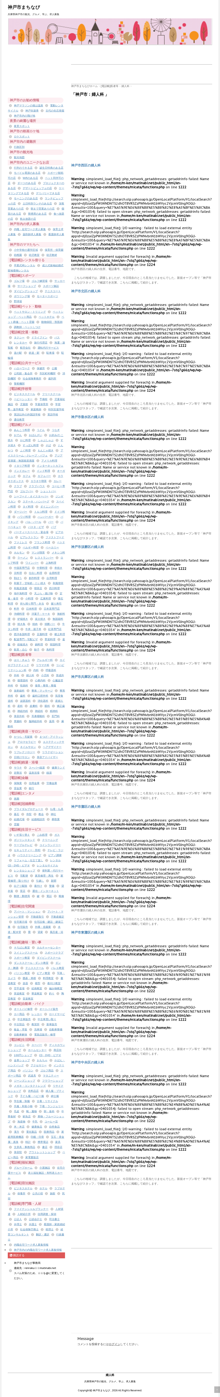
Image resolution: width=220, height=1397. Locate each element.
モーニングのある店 (26, 198)
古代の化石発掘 (55, 110)
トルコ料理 (40, 511)
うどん (41, 430)
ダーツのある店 (26, 183)
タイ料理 (28, 506)
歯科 (22, 695)
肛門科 (56, 716)
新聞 (53, 881)
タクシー (19, 337)
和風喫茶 (58, 583)
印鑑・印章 (37, 1137)
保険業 (18, 783)
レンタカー (20, 342)
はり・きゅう (22, 660)
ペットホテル (47, 317)
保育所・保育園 (54, 250)
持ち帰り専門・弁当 (32, 603)
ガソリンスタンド (24, 840)
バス (57, 337)
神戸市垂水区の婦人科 (87, 417)
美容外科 (19, 716)
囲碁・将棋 (29, 978)
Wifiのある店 (30, 178)
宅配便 (24, 875)
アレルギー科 (45, 660)
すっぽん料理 (31, 445)
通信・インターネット (45, 891)
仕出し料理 (35, 573)
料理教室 (48, 978)
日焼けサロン (22, 757)
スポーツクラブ (54, 952)
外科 (16, 675)
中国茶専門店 (22, 568)
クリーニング (50, 840)
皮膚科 (34, 706)
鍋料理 (39, 644)
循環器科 (22, 680)
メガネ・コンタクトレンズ (30, 1086)
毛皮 (16, 1111)
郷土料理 (59, 634)
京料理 (18, 573)
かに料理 (25, 440)
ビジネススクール (24, 394)
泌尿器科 (25, 701)
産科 (20, 706)
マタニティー (51, 1075)
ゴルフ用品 (47, 1070)
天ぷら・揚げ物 (43, 593)
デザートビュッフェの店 (37, 188)
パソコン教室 (22, 973)
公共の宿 (37, 1193)
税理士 (50, 1229)
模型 (37, 983)
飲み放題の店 (28, 219)
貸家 (40, 932)
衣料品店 (33, 1091)
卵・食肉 (49, 1111)
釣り (51, 993)
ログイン (114, 1344)
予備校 (43, 399)
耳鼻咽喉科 (38, 716)
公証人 (18, 1219)
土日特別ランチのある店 (37, 203)
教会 (41, 814)
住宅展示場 (20, 922)
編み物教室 (55, 988)
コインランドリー (50, 845)
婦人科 (30, 675)
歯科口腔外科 (40, 695)
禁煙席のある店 (37, 213)
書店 (44, 1147)
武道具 (32, 1075)
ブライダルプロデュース (28, 809)
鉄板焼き (22, 644)
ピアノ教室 (43, 973)
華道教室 (36, 993)
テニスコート (53, 291)
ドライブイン (39, 337)
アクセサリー (39, 1065)
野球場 (18, 301)
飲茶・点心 (20, 649)
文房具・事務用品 (24, 1147)
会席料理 (54, 573)
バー (51, 522)
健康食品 (36, 1126)
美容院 (18, 1152)
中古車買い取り (47, 1019)
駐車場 (50, 353)
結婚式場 (19, 819)
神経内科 (22, 711)
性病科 (24, 685)
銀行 (31, 788)
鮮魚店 (27, 1116)
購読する (17, 1255)
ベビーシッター (23, 399)
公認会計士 (35, 1219)
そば (48, 445)
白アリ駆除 (20, 886)
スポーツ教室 (22, 958)
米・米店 (19, 1126)
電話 (49, 896)
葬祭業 (56, 819)
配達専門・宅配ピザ (26, 639)
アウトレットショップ (42, 1152)
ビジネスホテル (23, 1188)
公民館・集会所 (23, 373)
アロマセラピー (26, 742)
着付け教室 (54, 983)
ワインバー (32, 563)
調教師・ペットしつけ (27, 327)
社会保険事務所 (32, 378)
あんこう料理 (22, 430)
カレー (58, 481)
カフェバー (44, 476)
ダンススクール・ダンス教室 (31, 963)
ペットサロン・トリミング (30, 312)
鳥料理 (50, 649)
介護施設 (44, 1167)
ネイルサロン (28, 747)
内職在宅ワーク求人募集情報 (31, 1244)
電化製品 (31, 1132)
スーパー (36, 1045)
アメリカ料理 (49, 460)
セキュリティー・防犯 (27, 850)
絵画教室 (36, 988)
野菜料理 (50, 639)
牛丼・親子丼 (33, 629)
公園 (54, 368)
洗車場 (38, 1029)
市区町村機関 (47, 373)
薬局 (51, 721)
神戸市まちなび (24, 7)
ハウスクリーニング (29, 855)
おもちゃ (42, 1060)
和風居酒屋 (20, 588)
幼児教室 (34, 255)
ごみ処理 (42, 835)
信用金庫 (34, 783)
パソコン (28, 1070)
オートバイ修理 (23, 1009)
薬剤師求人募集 (32, 234)
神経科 (39, 711)
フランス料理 (42, 542)
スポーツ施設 (51, 286)
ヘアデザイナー (52, 747)
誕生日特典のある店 (51, 168)
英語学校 (52, 414)
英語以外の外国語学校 (27, 414)
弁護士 (33, 1224)
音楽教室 (28, 998)
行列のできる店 (23, 168)
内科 (36, 670)
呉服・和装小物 (23, 1106)
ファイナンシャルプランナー (31, 1209)
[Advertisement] (145, 54)
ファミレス (20, 542)
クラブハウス (37, 486)
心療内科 (40, 680)
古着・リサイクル (47, 1101)
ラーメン (22, 557)
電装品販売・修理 (44, 1034)
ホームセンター (37, 1050)
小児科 (45, 675)
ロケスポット (22, 136)
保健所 (41, 368)
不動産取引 (37, 916)
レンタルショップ (24, 870)
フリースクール (51, 394)
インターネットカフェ (50, 466)
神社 (53, 814)
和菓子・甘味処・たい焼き (30, 583)
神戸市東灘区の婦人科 (87, 932)
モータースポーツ (47, 296)
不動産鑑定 (57, 916)
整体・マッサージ (42, 690)
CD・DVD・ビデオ (50, 1055)
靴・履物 (31, 1111)
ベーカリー (52, 547)
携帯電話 (43, 1142)
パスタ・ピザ (36, 527)
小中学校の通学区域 (26, 250)
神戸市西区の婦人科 (86, 165)
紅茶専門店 (55, 629)
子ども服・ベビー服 (32, 1096)
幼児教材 (51, 255)
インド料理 (43, 471)
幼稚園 (18, 255)
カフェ (27, 476)
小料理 (29, 598)
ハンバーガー (46, 517)
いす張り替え (22, 835)
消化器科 (43, 701)
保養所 (21, 1193)
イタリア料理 (22, 466)
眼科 (47, 706)
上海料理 (51, 563)
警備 (51, 886)
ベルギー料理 (31, 547)
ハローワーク (22, 368)
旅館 (52, 1193)
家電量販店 (32, 1157)
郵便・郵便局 (22, 896)
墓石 (16, 814)
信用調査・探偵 (47, 1214)
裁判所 (52, 378)
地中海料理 (20, 593)
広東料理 (45, 598)
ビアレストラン (29, 537)
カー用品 (19, 1014)
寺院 (28, 814)
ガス (57, 835)
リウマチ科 (42, 665)
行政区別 (19, 147)
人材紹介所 (24, 1214)
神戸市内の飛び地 (24, 115)
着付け (38, 886)
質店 (22, 891)
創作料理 (34, 578)
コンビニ (19, 1045)
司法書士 (54, 1219)
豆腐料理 (42, 634)
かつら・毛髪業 (23, 737)
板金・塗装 (20, 1029)
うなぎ (56, 430)
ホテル (43, 1188)
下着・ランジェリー (51, 1106)
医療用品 (49, 1132)
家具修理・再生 (44, 875)
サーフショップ (26, 286)
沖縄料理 (19, 614)
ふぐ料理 (25, 450)
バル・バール (33, 522)
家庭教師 (36, 409)
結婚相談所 (38, 819)
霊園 (16, 824)
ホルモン (19, 552)
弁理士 (18, 1224)
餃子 (36, 649)
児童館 (24, 404)
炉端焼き (22, 619)
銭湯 (49, 772)
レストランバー (44, 557)
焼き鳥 (21, 624)
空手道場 (19, 988)
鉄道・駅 (34, 353)
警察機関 (19, 383)
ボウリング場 (22, 296)
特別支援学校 (56, 409)
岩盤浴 (18, 772)
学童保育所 (41, 404)
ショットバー (48, 491)
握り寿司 (56, 603)
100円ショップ (23, 1055)
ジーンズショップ (24, 1080)
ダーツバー (20, 511)
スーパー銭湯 (37, 767)
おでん (18, 435)
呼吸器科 (51, 670)
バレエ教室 (57, 968)
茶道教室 (19, 993)
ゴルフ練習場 (39, 281)
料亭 (16, 608)
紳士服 (55, 1096)
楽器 (25, 983)
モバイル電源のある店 (27, 173)
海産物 (21, 1121)
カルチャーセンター (49, 947)
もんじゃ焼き (46, 450)
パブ (53, 527)
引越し (40, 881)
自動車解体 (20, 1034)
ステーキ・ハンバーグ (36, 501)
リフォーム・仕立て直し (28, 860)
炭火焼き (40, 619)
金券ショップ (22, 1060)
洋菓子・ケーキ (40, 614)
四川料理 (54, 588)
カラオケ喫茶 (39, 481)
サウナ (18, 767)
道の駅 (18, 353)
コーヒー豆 (51, 1121)
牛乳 (35, 1121)
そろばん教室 (22, 947)
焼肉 (35, 624)
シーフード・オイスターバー (31, 496)
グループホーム (23, 1167)
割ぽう (18, 578)
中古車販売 (24, 1019)
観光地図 (19, 157)
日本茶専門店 (52, 608)
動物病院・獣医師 (52, 322)
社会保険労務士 (29, 1229)
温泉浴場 (34, 772)
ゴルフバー (26, 491)
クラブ (18, 486)
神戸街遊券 (32, 110)
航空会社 (25, 347)
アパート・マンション (27, 911)
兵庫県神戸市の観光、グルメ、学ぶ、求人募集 (110, 1381)
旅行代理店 (40, 342)
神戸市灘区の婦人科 (86, 807)
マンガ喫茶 (38, 552)
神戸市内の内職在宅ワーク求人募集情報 (38, 1250)
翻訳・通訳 (42, 1234)
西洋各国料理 (22, 634)
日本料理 (31, 608)
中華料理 (42, 568)
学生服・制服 (22, 1101)
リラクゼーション (52, 752)
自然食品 (54, 1126)
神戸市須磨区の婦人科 (87, 547)
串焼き (58, 568)
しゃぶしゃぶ (46, 440)
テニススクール (34, 968)
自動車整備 (55, 1029)
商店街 (58, 1050)
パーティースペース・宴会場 (31, 532)
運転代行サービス (48, 347)
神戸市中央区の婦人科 (87, 1062)
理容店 (58, 1147)
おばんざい (35, 435)
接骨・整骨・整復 (45, 685)
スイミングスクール (26, 952)
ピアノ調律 (55, 855)
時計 (28, 1142)
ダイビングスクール (49, 958)
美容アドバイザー (47, 757)
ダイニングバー (49, 506)
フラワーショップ (52, 1080)
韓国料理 (55, 644)
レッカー (36, 1014)
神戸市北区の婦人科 (86, 291)
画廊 (16, 798)
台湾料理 (51, 578)
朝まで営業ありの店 (43, 208)
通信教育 (19, 419)
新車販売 (51, 1024)
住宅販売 (22, 927)
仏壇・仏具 (56, 809)
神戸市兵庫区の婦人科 (87, 677)
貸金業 (18, 788)
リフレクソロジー (24, 752)
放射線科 (19, 690)
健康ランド (58, 767)
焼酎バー (50, 624)
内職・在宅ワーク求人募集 (30, 229)
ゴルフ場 (19, 281)
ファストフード (55, 537)
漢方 (16, 1132)
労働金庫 (51, 783)
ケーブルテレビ (23, 845)
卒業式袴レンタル (24, 265)
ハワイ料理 (24, 517)
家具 (58, 1142)
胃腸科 (18, 721)
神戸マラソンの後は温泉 (28, 105)
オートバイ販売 (48, 1009)
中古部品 (19, 1024)
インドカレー (22, 471)
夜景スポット (22, 126)
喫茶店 (38, 588)
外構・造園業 (43, 927)
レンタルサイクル (47, 865)
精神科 (54, 711)
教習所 (35, 1024)
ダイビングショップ (26, 291)
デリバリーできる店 (48, 193)
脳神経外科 (35, 721)
